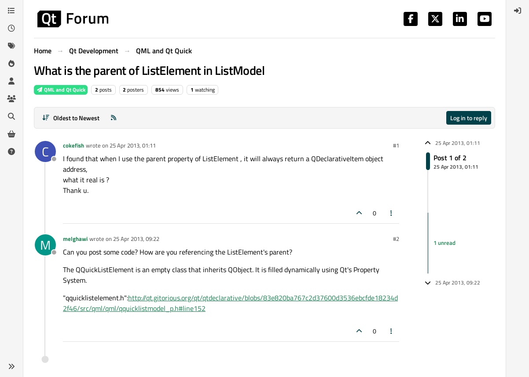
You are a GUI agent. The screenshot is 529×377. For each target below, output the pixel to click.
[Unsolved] (11, 151)
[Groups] (11, 99)
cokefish (73, 145)
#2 (396, 238)
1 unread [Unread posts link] (444, 242)
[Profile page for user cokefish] (45, 151)
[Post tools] (392, 213)
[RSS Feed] (113, 118)
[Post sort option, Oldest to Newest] (70, 118)
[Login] (517, 11)
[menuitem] (517, 11)
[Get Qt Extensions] (11, 134)
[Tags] (11, 46)
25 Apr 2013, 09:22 (136, 238)
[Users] (11, 81)
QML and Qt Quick (60, 89)
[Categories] (11, 11)
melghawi (75, 238)
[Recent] (11, 28)
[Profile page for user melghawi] (45, 244)
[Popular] (11, 63)
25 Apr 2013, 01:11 (133, 145)
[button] (11, 366)
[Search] (11, 116)
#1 (396, 145)
